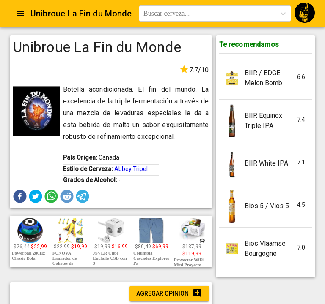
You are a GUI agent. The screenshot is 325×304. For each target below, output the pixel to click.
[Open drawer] (20, 13)
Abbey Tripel (131, 169)
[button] (20, 196)
